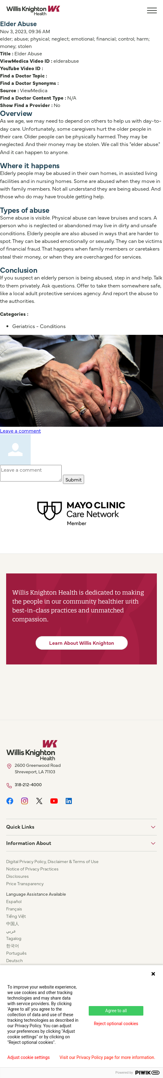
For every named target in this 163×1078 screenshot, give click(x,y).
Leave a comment (20, 430)
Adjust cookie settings (28, 1057)
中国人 (12, 923)
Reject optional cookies (116, 1023)
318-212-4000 (28, 784)
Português (16, 953)
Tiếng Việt (16, 916)
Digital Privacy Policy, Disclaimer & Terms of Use (52, 861)
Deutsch (14, 960)
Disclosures (17, 876)
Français (14, 909)
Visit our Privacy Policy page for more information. (107, 1057)
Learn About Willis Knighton (81, 642)
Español (13, 901)
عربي (11, 931)
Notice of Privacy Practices (32, 869)
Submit (73, 479)
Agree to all (116, 1010)
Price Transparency (25, 883)
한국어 (12, 945)
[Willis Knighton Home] (33, 10)
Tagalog (13, 938)
